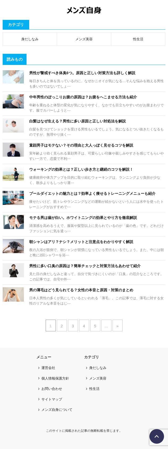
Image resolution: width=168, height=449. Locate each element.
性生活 (138, 39)
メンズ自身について (56, 410)
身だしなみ (29, 39)
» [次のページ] (117, 326)
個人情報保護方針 (55, 378)
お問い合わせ (51, 389)
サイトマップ (51, 399)
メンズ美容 (84, 39)
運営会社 (48, 368)
